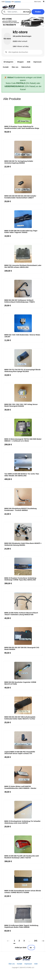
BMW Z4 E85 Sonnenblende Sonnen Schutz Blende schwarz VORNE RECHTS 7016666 (22, 891)
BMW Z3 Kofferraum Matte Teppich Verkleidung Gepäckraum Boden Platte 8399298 (21, 926)
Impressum (37, 62)
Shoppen (20, 62)
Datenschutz (25, 67)
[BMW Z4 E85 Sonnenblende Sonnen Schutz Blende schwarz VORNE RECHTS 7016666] (23, 879)
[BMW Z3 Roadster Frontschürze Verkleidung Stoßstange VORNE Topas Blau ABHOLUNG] (23, 566)
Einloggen (8, 1)
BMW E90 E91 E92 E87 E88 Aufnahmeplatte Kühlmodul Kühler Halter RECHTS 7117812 (19, 718)
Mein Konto (37, 1)
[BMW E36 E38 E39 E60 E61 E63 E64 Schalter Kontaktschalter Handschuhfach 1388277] (23, 184)
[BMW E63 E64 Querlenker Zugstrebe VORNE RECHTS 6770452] (23, 670)
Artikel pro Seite (20, 947)
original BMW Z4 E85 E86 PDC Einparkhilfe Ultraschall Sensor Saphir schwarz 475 (19, 752)
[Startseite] (23, 958)
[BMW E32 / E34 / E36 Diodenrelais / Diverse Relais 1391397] (23, 323)
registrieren (17, 1)
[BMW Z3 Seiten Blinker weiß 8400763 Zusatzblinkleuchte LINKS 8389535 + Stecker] (23, 775)
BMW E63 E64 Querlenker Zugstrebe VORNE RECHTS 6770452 (20, 683)
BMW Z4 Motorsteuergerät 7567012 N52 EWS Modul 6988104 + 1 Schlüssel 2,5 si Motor (22, 440)
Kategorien (8, 62)
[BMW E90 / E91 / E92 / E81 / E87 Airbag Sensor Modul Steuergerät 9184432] (23, 393)
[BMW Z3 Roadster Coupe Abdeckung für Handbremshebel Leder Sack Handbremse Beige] (23, 115)
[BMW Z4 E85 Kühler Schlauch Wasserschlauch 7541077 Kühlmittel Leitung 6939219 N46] (23, 601)
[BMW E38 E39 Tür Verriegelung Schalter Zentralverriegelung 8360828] (23, 149)
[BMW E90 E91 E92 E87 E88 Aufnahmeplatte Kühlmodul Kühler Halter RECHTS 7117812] (23, 705)
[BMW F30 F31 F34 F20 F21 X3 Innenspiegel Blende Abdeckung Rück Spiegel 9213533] (23, 358)
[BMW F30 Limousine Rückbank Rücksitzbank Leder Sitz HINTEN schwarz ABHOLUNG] (23, 254)
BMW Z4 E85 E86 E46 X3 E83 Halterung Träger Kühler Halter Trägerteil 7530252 (20, 231)
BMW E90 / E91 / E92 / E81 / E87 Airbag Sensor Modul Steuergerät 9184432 (21, 405)
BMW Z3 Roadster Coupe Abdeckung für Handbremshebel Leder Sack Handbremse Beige (21, 127)
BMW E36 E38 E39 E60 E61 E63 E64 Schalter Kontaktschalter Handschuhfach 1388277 (20, 197)
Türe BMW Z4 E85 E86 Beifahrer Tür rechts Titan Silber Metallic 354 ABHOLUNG (21, 475)
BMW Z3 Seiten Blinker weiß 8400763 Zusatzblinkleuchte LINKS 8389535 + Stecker (20, 787)
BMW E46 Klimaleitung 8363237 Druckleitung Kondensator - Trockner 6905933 (20, 509)
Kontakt (5, 67)
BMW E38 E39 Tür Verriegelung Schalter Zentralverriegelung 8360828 (18, 162)
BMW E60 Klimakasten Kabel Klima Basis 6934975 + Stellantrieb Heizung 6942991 (23, 544)
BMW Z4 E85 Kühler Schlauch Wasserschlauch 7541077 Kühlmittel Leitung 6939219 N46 (21, 613)
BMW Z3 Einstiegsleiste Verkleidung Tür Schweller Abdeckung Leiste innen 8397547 (22, 822)
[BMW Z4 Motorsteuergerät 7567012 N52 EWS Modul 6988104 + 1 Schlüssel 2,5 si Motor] (23, 427)
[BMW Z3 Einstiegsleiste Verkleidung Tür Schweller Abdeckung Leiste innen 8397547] (23, 809)
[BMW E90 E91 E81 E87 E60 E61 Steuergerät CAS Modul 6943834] (23, 636)
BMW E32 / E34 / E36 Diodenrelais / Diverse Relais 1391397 (22, 336)
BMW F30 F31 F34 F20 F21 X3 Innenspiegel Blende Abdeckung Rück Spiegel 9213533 (22, 370)
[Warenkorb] (43, 1)
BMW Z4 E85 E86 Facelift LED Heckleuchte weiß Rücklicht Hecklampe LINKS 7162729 (21, 857)
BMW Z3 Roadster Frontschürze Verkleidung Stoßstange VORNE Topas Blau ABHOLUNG (20, 579)
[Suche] (12, 11)
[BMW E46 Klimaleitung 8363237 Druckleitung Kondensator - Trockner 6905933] (23, 497)
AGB (28, 62)
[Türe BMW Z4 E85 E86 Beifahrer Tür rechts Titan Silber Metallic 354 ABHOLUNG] (23, 462)
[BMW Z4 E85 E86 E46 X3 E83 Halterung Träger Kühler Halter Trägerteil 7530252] (23, 219)
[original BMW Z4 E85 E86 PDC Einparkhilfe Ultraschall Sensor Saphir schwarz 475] (23, 740)
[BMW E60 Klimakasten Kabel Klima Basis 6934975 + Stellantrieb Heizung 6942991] (23, 532)
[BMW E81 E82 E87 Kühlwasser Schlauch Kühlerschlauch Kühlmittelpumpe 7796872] (23, 288)
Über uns (15, 67)
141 (35, 941)
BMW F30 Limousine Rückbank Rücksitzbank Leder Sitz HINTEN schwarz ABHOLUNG (22, 266)
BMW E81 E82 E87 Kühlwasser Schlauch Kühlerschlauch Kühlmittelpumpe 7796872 (19, 301)
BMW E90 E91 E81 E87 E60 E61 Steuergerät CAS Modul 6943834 (21, 648)
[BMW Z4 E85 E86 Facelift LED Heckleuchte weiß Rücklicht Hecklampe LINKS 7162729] (23, 844)
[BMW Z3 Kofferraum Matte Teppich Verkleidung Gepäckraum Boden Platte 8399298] (23, 914)
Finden (38, 12)
